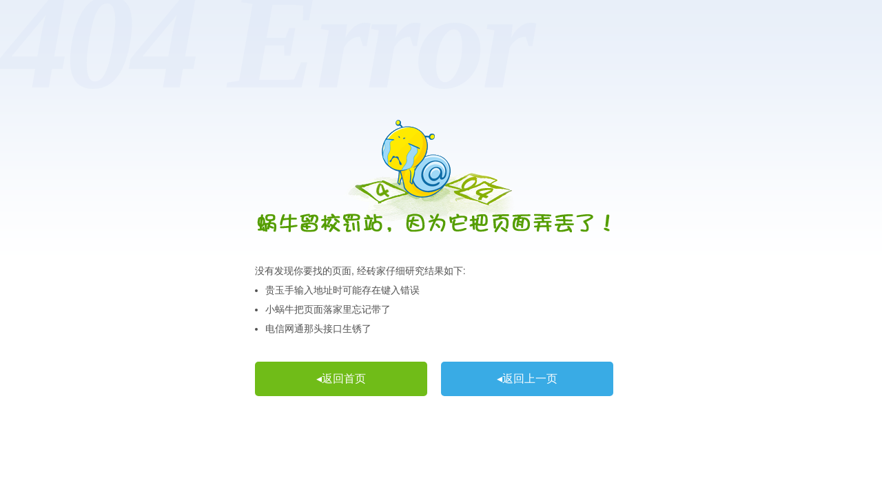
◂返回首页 (341, 378)
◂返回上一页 (527, 378)
